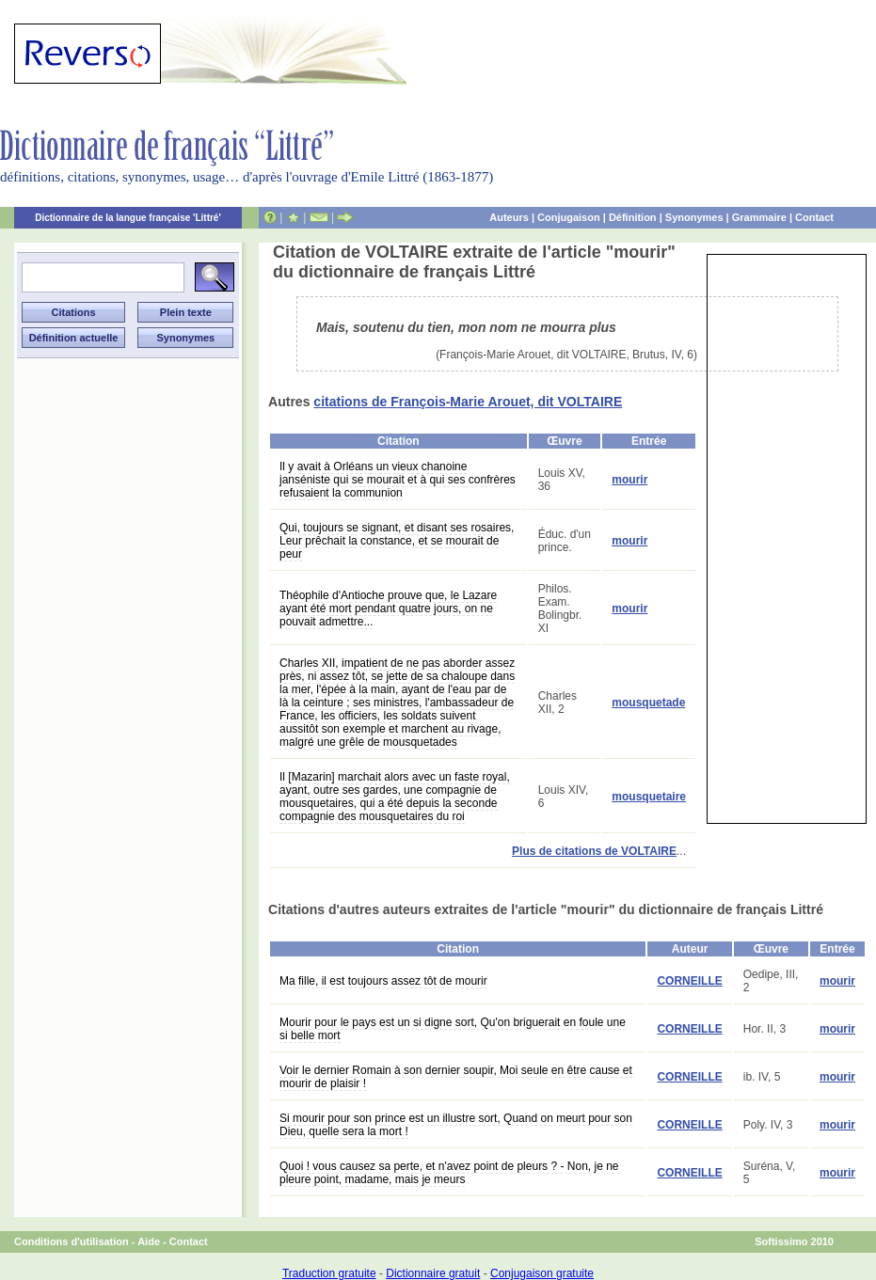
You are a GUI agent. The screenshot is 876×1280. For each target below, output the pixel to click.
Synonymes (694, 217)
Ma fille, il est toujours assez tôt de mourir (383, 981)
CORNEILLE (689, 981)
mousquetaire (649, 796)
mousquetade (648, 702)
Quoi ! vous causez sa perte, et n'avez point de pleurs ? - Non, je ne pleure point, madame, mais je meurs (449, 1173)
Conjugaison (568, 217)
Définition (633, 217)
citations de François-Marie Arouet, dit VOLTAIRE (467, 401)
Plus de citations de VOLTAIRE (594, 851)
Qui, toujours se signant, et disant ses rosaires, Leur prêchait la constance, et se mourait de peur (396, 541)
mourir (629, 479)
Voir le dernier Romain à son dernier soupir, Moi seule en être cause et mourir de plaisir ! (455, 1077)
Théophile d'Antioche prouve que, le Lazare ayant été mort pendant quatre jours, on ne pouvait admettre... (388, 608)
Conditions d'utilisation (71, 1241)
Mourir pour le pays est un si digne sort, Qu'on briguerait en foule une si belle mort (452, 1029)
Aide (148, 1241)
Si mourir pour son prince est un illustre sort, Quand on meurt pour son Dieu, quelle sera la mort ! (455, 1125)
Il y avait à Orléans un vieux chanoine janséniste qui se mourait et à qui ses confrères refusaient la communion (397, 479)
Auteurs (509, 217)
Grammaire (759, 217)
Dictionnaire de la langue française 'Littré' (128, 218)
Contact (814, 217)
